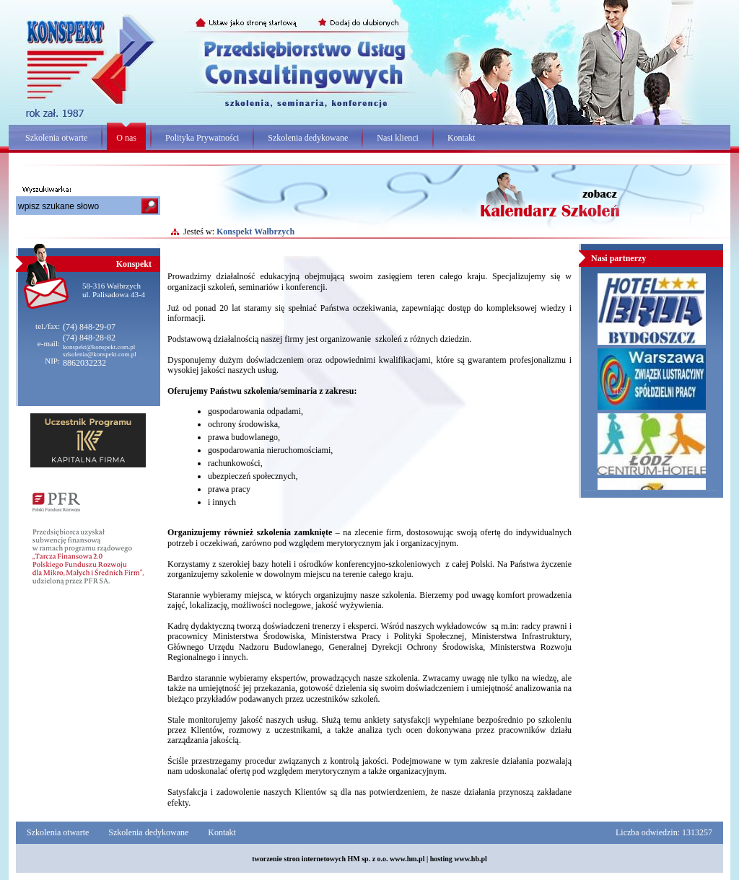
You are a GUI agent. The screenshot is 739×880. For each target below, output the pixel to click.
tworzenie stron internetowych (299, 859)
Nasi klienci (398, 138)
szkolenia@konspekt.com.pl (99, 354)
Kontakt (461, 138)
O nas (126, 138)
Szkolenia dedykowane (308, 138)
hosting (441, 859)
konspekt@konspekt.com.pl (99, 347)
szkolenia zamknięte (295, 532)
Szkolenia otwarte (56, 138)
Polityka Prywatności (202, 138)
